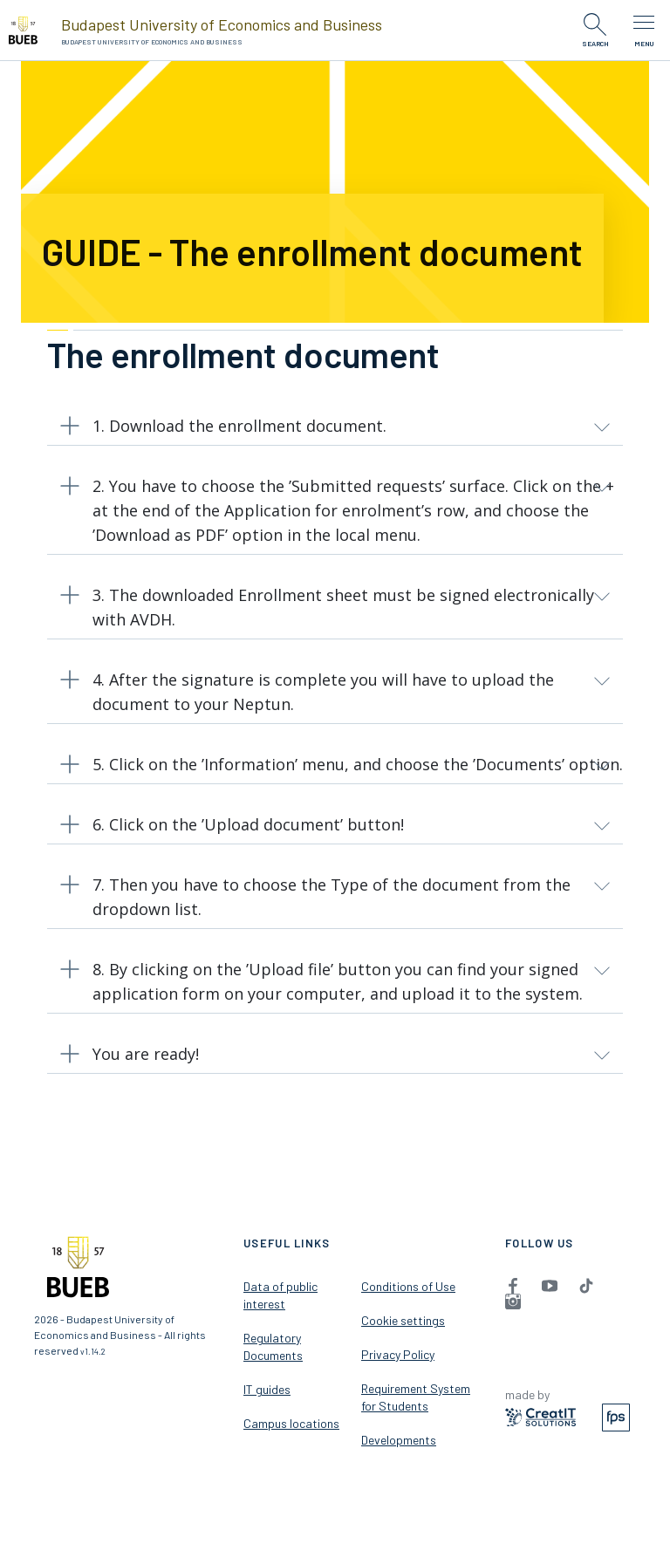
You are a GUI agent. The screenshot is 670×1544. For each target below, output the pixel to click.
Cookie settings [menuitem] (403, 1320)
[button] (335, 429)
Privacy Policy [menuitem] (397, 1354)
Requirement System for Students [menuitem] (415, 1397)
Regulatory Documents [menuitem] (273, 1346)
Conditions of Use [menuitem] (408, 1286)
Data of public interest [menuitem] (280, 1295)
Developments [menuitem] (398, 1439)
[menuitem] (513, 1285)
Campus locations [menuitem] (291, 1423)
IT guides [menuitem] (267, 1389)
